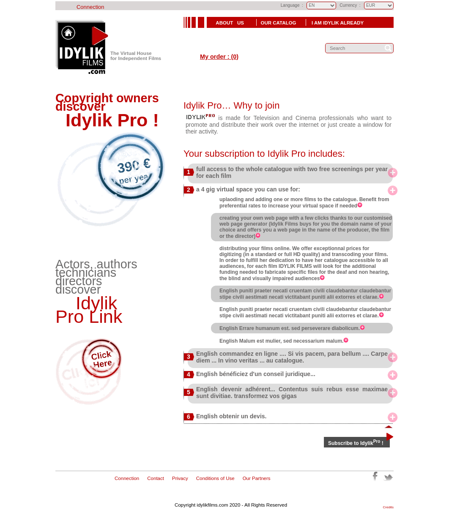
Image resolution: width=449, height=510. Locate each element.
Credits (388, 507)
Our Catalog (279, 22)
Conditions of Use (215, 478)
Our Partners (257, 478)
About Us (229, 22)
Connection (90, 7)
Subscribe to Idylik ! (355, 443)
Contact (155, 478)
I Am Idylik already (337, 22)
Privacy (180, 478)
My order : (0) (219, 56)
